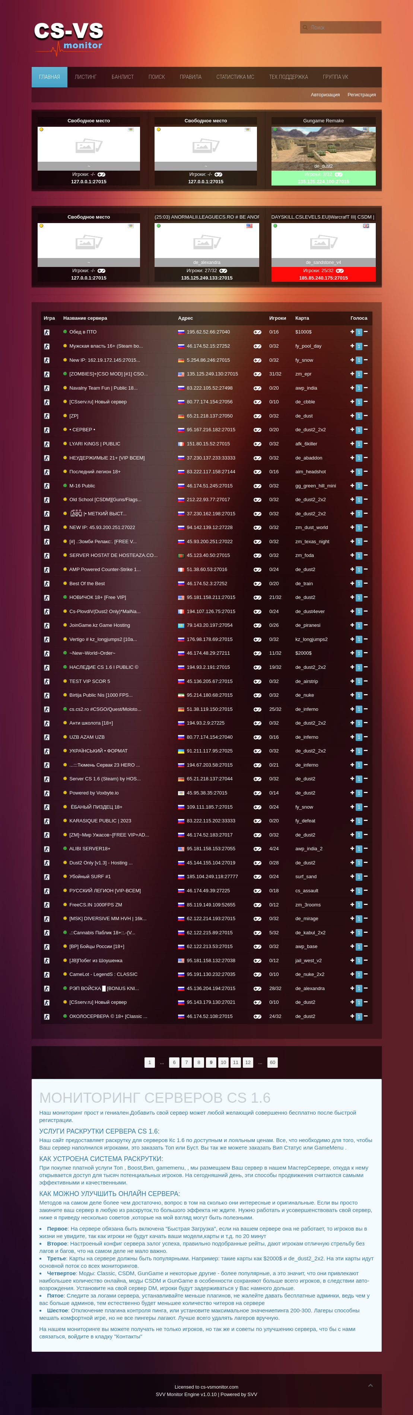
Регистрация (362, 94)
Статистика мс (235, 77)
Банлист (123, 77)
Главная (49, 77)
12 (248, 1062)
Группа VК (335, 77)
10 (223, 1062)
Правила (190, 77)
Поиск (157, 77)
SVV (252, 1394)
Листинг (86, 77)
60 (272, 1062)
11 (235, 1062)
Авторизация (325, 94)
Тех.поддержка (288, 77)
